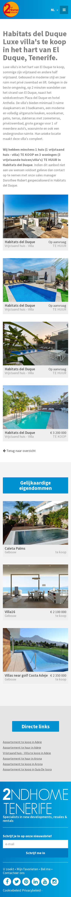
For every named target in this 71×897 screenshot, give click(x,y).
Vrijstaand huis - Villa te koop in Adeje (27, 753)
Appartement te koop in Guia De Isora (27, 769)
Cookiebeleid (12, 890)
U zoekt (8, 869)
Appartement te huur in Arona (22, 758)
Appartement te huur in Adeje (22, 747)
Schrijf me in (35, 853)
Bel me (46, 869)
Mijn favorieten (27, 869)
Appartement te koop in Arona (23, 764)
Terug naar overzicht (19, 450)
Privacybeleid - (32, 890)
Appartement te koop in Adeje (22, 742)
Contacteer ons (14, 873)
